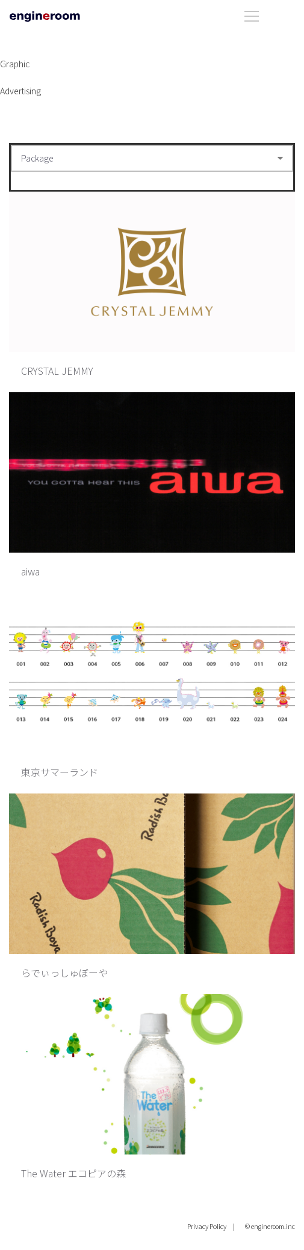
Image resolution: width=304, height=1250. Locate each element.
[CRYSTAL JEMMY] (152, 272)
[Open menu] (269, 13)
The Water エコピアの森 (73, 1173)
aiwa (30, 571)
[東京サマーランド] (152, 673)
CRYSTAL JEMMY (57, 370)
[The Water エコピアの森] (152, 1074)
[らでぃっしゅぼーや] (152, 873)
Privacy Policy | (211, 1226)
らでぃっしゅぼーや (64, 972)
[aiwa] (152, 472)
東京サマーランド (59, 772)
